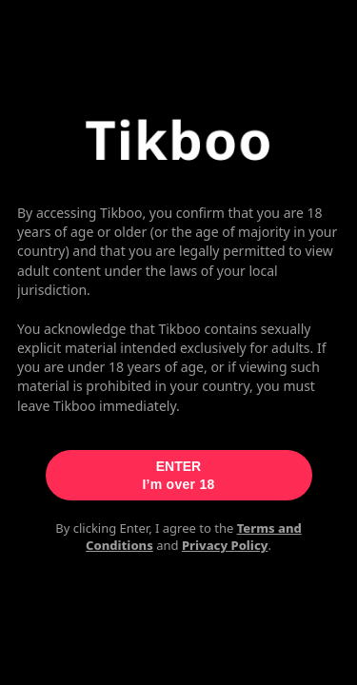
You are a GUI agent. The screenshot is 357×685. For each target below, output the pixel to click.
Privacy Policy (225, 545)
